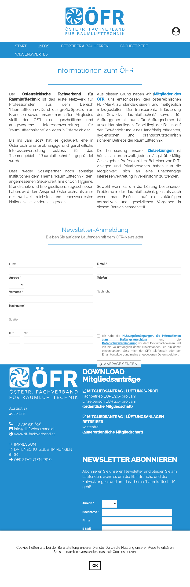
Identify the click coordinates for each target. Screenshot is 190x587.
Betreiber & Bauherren (85, 46)
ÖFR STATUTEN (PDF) (32, 460)
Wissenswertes (31, 54)
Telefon (102, 323)
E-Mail (101, 309)
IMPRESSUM (25, 444)
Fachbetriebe (134, 46)
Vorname (15, 337)
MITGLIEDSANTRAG (105, 391)
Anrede (14, 323)
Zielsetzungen (161, 156)
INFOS (43, 46)
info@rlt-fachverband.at (34, 429)
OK (95, 565)
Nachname (16, 351)
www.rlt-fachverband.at (34, 434)
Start (21, 46)
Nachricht (103, 336)
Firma (13, 309)
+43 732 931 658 (27, 424)
